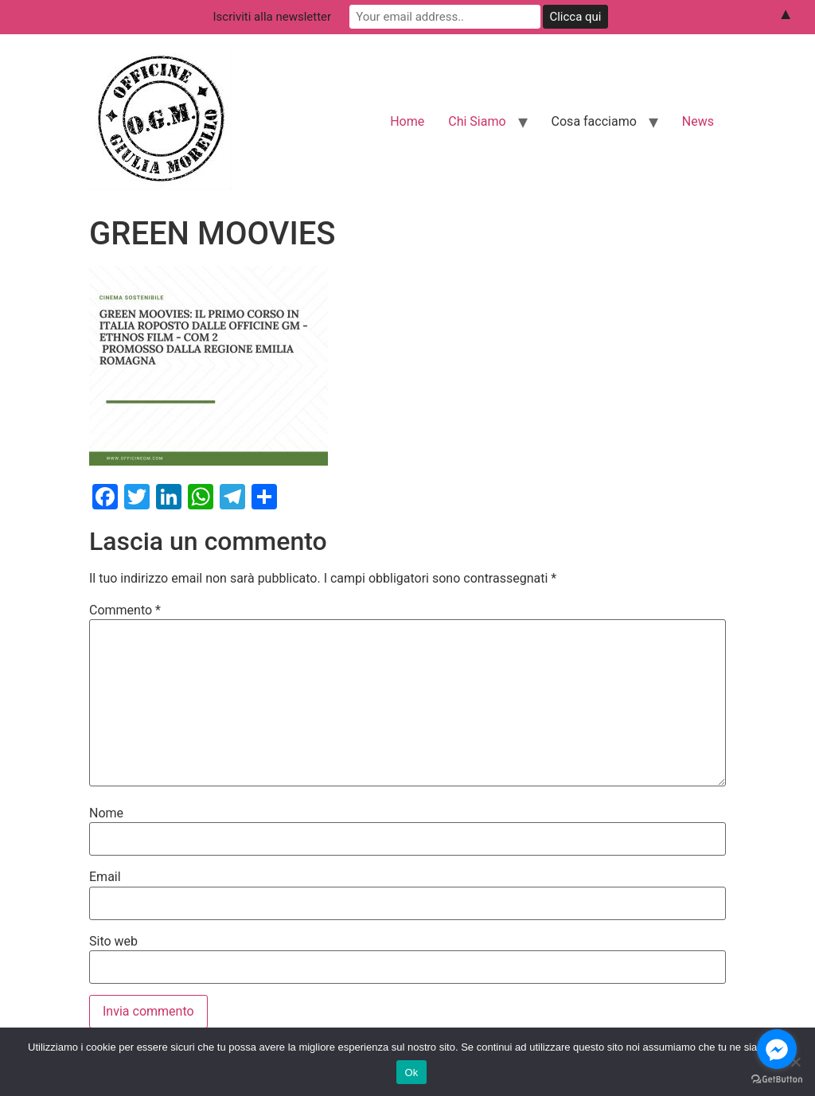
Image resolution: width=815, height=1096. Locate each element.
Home (407, 121)
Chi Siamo (476, 121)
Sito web (113, 941)
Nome (106, 813)
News (698, 121)
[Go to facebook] (777, 1049)
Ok (411, 1072)
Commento (125, 610)
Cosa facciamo (594, 121)
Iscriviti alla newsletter (272, 17)
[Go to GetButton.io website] (776, 1080)
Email (105, 877)
